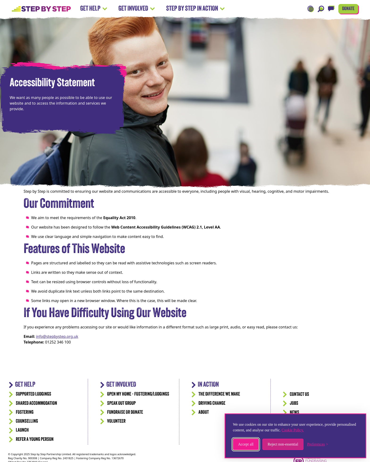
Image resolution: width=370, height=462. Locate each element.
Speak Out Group (121, 403)
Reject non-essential (283, 444)
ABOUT (203, 412)
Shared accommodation (36, 403)
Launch (22, 430)
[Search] (321, 9)
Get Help (93, 8)
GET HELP (25, 384)
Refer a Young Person (35, 439)
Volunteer (116, 421)
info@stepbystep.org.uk (57, 336)
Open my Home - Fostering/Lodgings (138, 394)
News (294, 412)
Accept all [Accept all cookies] (245, 444)
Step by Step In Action (195, 8)
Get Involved (136, 8)
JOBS (294, 403)
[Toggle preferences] (317, 444)
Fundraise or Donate (125, 412)
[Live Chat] (331, 9)
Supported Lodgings (33, 394)
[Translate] (310, 9)
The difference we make (219, 394)
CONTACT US (299, 394)
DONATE (348, 8)
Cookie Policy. (293, 430)
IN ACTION (208, 384)
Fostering (25, 412)
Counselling (27, 421)
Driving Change (211, 403)
